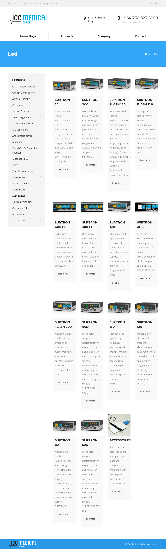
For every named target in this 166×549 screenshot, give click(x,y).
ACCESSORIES (120, 440)
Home (148, 54)
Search (15, 3)
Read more (63, 169)
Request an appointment (134, 22)
